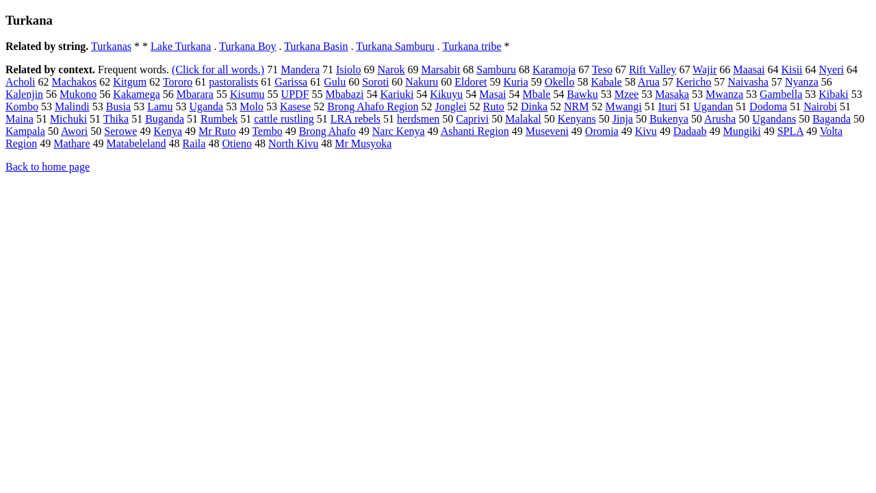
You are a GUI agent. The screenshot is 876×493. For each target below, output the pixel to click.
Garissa (290, 82)
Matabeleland (136, 143)
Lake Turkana (181, 46)
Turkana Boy (247, 46)
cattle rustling (284, 119)
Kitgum (129, 82)
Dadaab (690, 131)
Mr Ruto (217, 131)
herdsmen (418, 119)
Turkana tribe (471, 46)
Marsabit (440, 69)
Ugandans (774, 119)
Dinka (534, 106)
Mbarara (195, 94)
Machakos (74, 82)
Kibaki (834, 94)
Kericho (694, 82)
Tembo (267, 131)
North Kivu (293, 143)
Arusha (720, 119)
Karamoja (554, 69)
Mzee (627, 94)
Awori (74, 131)
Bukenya (668, 119)
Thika (116, 119)
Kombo (21, 106)
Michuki (68, 119)
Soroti (375, 82)
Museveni (547, 131)
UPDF (295, 94)
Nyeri (831, 69)
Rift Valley (652, 69)
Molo (251, 106)
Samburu (496, 69)
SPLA (790, 131)
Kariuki (396, 94)
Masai (492, 94)
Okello (560, 82)
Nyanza (802, 82)
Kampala (25, 131)
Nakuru (421, 82)
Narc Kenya (398, 131)
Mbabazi (345, 94)
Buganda (164, 119)
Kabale (606, 82)
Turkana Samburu (395, 46)
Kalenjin (24, 94)
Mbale (536, 94)
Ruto (493, 106)
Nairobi (820, 106)
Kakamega (136, 94)
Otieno (237, 143)
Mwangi (623, 106)
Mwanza (724, 94)
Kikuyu (446, 94)
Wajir (705, 69)
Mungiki (742, 131)
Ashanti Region (475, 131)
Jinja (623, 119)
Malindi (72, 106)
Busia (118, 106)
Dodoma (768, 106)
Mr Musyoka (363, 143)
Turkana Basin (316, 46)
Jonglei (451, 106)
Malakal (523, 119)
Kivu (646, 131)
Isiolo (348, 69)
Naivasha (748, 82)
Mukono (78, 94)
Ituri (668, 106)
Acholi (20, 82)
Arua (649, 82)
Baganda (831, 119)
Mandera (300, 69)
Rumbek (219, 119)
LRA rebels (356, 119)
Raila (194, 143)
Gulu (335, 82)
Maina (19, 119)
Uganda (206, 106)
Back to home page (47, 167)
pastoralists (233, 82)
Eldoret (470, 82)
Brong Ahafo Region (372, 106)
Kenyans (577, 119)
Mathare (71, 143)
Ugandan (713, 106)
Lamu (159, 106)
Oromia (602, 131)
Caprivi (472, 119)
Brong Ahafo (327, 131)
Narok (390, 69)
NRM (576, 106)
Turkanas (111, 46)
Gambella (781, 94)
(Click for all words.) (218, 69)
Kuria (515, 82)
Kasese (295, 106)
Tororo (177, 82)
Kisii (791, 69)
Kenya (167, 131)
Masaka (672, 94)
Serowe (120, 131)
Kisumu (247, 94)
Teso (602, 69)
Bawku (582, 94)
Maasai (748, 69)
